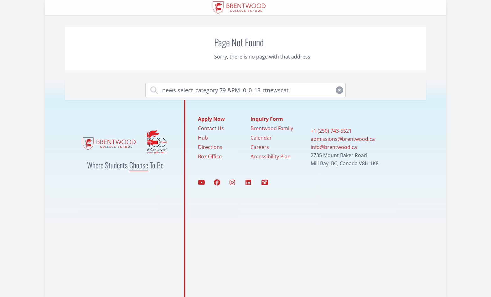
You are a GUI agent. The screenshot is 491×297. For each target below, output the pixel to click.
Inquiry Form (267, 118)
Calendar (261, 137)
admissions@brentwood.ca (343, 139)
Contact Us (211, 128)
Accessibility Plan (271, 156)
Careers (260, 147)
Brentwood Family (272, 128)
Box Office (210, 156)
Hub (203, 137)
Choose (138, 165)
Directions (210, 147)
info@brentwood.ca (334, 147)
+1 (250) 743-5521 (331, 130)
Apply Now (211, 118)
